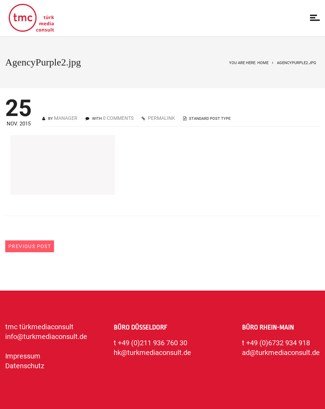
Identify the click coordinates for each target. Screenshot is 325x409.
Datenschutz (24, 366)
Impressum (22, 356)
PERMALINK (161, 118)
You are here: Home (249, 63)
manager (65, 118)
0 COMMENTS (118, 118)
